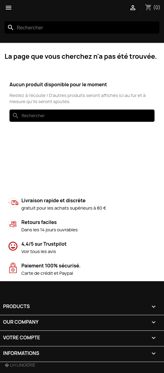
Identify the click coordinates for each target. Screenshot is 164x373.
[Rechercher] (82, 27)
